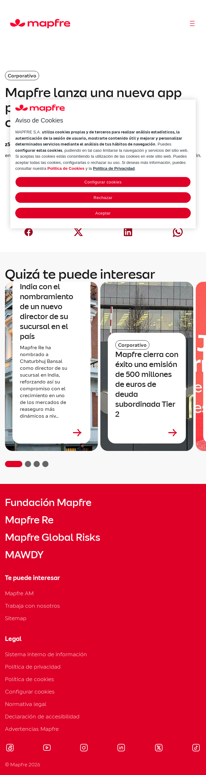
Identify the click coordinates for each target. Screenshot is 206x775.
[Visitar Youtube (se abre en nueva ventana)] (47, 748)
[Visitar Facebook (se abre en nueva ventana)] (10, 748)
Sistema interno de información (46, 654)
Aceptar (103, 213)
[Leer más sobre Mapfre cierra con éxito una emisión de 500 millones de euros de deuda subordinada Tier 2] (146, 432)
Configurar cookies (30, 691)
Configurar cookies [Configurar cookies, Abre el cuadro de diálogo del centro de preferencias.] (102, 182)
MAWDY (24, 555)
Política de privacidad (33, 666)
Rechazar (103, 197)
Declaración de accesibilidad (42, 716)
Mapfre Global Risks (52, 537)
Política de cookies (29, 679)
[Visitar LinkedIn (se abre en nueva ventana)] (121, 748)
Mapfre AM (19, 593)
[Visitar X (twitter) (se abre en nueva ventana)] (158, 748)
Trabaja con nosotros (32, 605)
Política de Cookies (65, 168)
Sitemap (15, 618)
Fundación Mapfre (48, 502)
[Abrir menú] (192, 23)
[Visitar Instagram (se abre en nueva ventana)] (84, 748)
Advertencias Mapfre (32, 728)
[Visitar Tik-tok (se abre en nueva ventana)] (196, 748)
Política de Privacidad (114, 168)
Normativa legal (25, 704)
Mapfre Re (29, 520)
